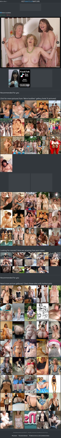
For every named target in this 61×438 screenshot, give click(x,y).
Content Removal (23, 435)
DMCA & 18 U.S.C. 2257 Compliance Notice (39, 435)
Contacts (14, 435)
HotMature (30, 1)
